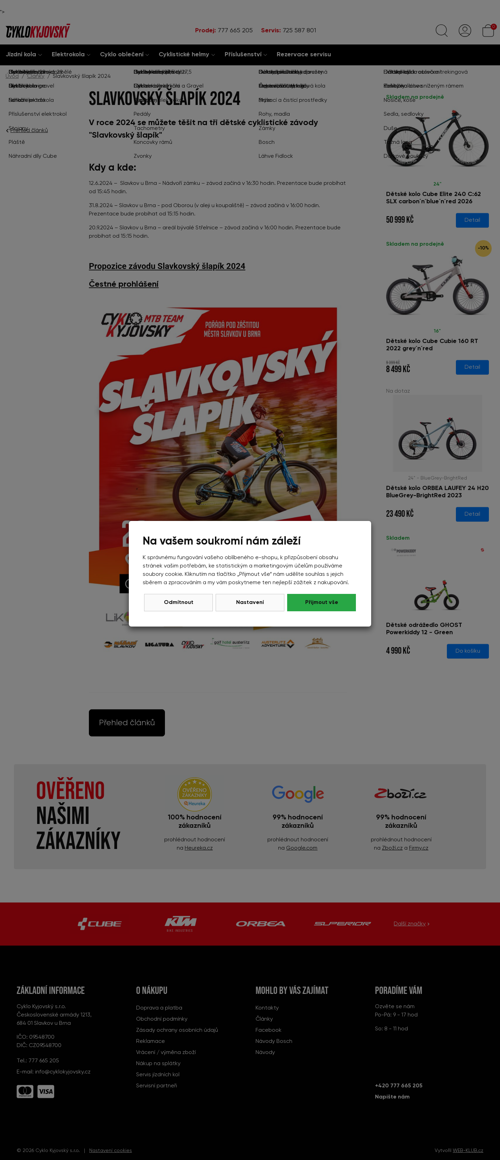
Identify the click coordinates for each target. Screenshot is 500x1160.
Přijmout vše (321, 602)
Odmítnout (178, 602)
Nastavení (250, 602)
